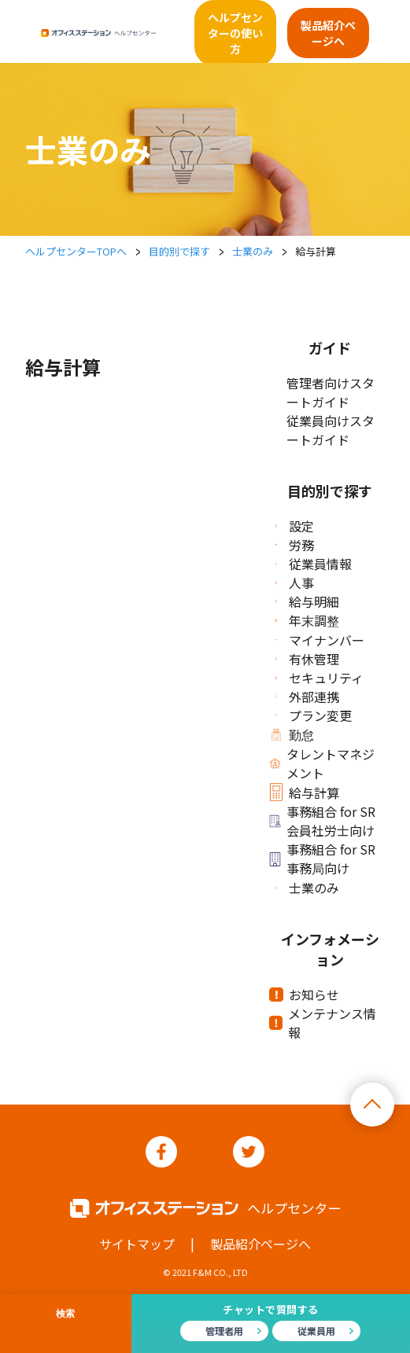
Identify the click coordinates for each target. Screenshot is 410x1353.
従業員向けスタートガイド (330, 430)
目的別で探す (179, 251)
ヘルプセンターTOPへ (76, 251)
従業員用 (316, 1330)
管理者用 (224, 1330)
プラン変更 (313, 715)
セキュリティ (319, 677)
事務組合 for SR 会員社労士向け (325, 821)
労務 (294, 544)
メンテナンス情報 (325, 1023)
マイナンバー (319, 640)
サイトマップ (137, 1243)
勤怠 (294, 734)
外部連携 (307, 696)
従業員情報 (313, 563)
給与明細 (307, 601)
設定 (294, 526)
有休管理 (307, 658)
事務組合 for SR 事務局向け (325, 858)
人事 (294, 582)
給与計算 (307, 792)
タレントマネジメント (325, 763)
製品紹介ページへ (328, 33)
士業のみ (252, 251)
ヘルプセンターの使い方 (235, 33)
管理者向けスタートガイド (330, 392)
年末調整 (307, 620)
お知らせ (307, 994)
